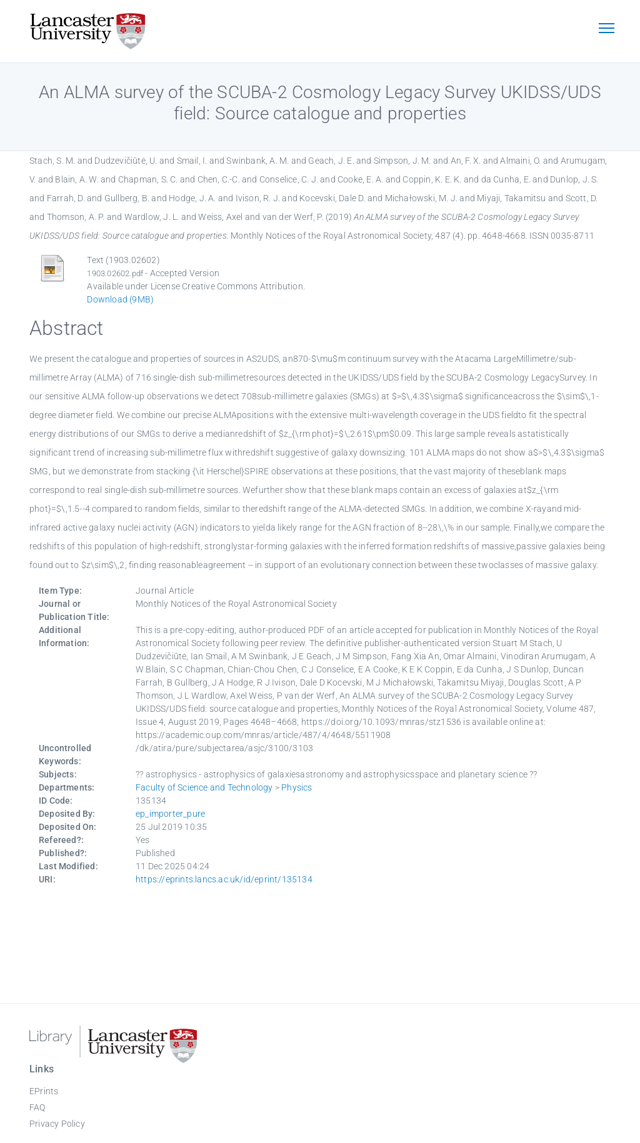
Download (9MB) (120, 299)
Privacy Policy (57, 1124)
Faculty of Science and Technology (204, 787)
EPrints (43, 1091)
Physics (296, 787)
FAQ (37, 1107)
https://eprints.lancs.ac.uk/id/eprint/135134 (224, 879)
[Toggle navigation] (606, 29)
